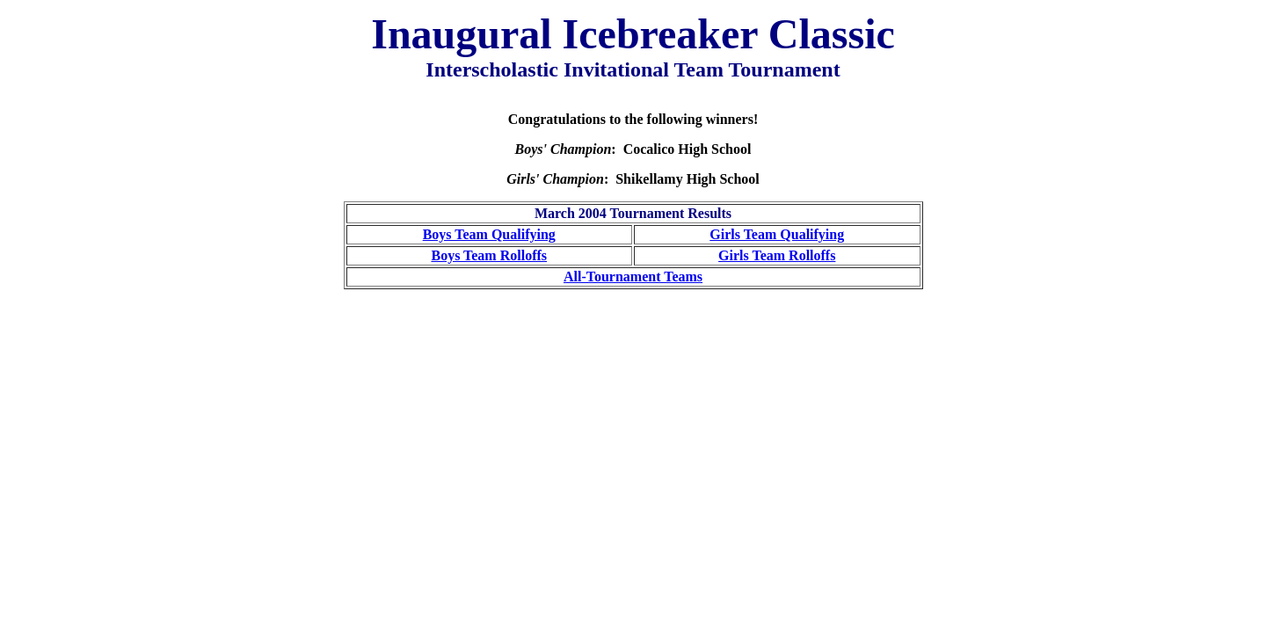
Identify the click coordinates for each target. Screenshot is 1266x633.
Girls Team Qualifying (776, 234)
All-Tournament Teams (633, 276)
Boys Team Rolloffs (489, 255)
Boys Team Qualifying (489, 234)
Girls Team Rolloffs (776, 255)
